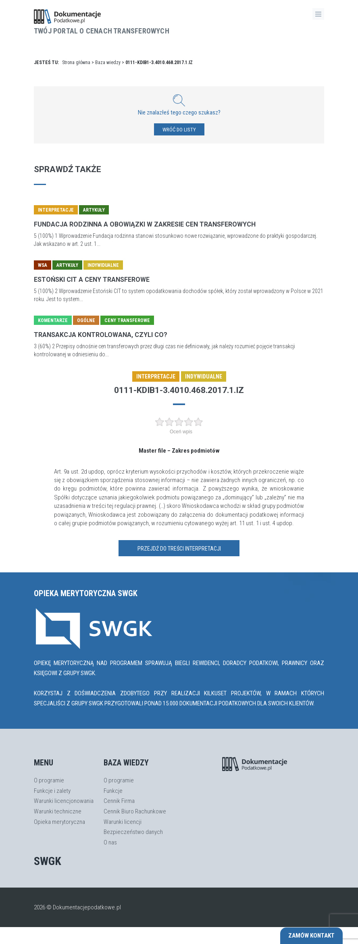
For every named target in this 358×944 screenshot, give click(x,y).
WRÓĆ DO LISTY (179, 130)
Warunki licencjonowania (64, 801)
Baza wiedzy (108, 62)
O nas (110, 842)
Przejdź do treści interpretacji (179, 548)
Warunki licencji (123, 821)
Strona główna (76, 62)
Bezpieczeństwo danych (133, 832)
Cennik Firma (119, 801)
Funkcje (113, 790)
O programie (49, 780)
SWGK (47, 861)
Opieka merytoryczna (59, 821)
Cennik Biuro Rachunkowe (135, 811)
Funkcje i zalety (52, 790)
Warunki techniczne (57, 811)
